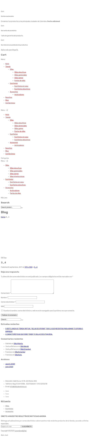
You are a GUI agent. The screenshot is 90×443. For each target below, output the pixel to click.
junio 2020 (9, 369)
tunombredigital (20, 433)
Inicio (7, 64)
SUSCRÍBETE (27, 429)
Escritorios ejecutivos (22, 89)
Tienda (7, 67)
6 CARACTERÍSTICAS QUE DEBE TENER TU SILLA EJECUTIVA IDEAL (29, 337)
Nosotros (8, 97)
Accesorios (14, 92)
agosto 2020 (10, 367)
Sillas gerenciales (20, 75)
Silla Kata (18, 358)
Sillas (12, 69)
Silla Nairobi (24, 349)
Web (2, 309)
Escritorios (14, 83)
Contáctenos (10, 103)
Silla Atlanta (18, 346)
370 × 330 (28, 267)
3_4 (35, 267)
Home (3, 217)
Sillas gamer (18, 78)
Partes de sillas (19, 81)
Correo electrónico (8, 305)
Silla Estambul (25, 352)
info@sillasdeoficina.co (18, 389)
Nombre (4, 300)
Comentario (6, 296)
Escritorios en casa (21, 86)
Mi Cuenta (5, 404)
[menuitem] (7, 115)
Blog (7, 100)
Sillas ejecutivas (20, 72)
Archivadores (19, 95)
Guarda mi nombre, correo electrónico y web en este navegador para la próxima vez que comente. (38, 313)
